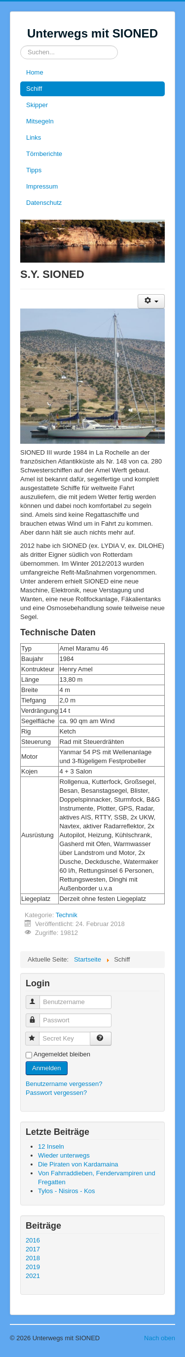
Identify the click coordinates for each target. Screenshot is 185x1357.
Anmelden (46, 1068)
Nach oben (159, 1338)
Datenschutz (44, 202)
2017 (33, 1249)
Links (33, 137)
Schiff (34, 88)
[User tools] (151, 301)
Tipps (33, 170)
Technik (66, 915)
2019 (33, 1267)
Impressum (42, 186)
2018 (33, 1258)
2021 (33, 1275)
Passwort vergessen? (56, 1092)
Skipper (37, 105)
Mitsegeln (40, 121)
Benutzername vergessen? (64, 1083)
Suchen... (20, 45)
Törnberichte (44, 153)
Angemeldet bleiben (62, 1054)
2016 (33, 1240)
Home (34, 72)
